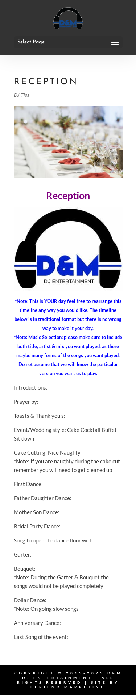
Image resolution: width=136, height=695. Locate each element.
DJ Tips (21, 95)
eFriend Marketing (68, 687)
